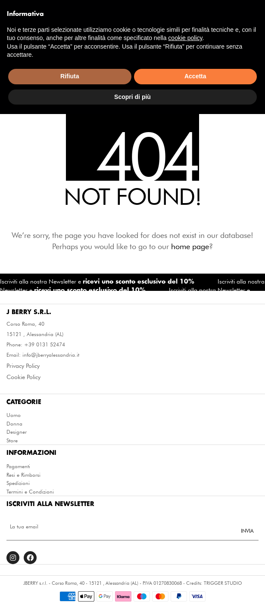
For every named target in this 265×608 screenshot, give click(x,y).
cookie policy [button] (185, 531)
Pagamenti (18, 466)
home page (190, 246)
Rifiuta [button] (69, 570)
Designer (16, 432)
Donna (14, 424)
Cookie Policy (23, 376)
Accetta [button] (195, 570)
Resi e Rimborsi (23, 475)
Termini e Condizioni (30, 492)
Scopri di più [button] (132, 590)
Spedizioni (18, 483)
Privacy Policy (23, 365)
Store (12, 441)
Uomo (13, 415)
